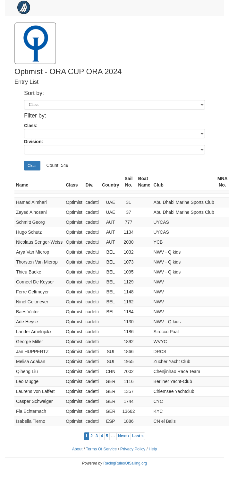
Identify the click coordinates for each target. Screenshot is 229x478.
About (77, 449)
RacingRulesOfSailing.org (125, 463)
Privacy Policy (132, 449)
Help (153, 449)
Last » (138, 436)
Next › (123, 436)
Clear (32, 165)
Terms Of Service (101, 449)
